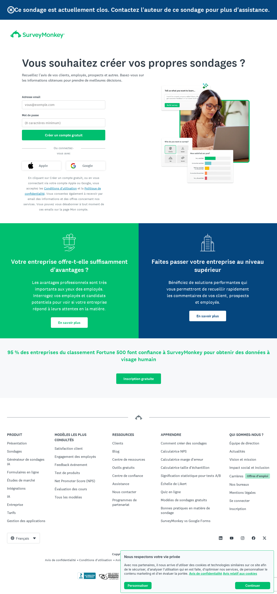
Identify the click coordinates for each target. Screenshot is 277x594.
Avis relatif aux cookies (240, 573)
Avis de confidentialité (205, 573)
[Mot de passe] (63, 122)
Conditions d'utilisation (60, 188)
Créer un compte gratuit (63, 135)
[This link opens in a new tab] (220, 538)
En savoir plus (69, 322)
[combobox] (23, 538)
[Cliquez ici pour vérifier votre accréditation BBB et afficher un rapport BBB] (86, 578)
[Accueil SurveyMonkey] (38, 34)
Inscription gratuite (138, 378)
